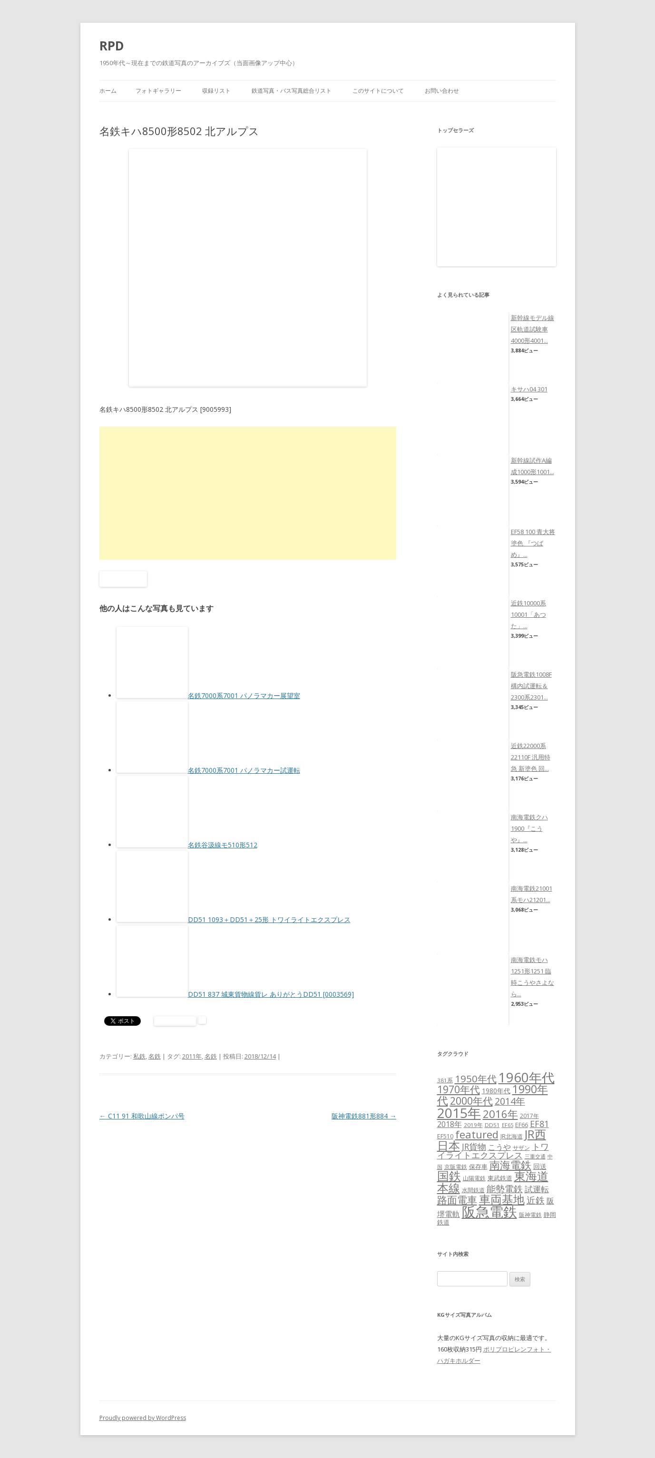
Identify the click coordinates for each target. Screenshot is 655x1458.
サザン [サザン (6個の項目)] (521, 1147)
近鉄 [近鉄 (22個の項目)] (536, 1200)
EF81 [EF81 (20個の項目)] (539, 1123)
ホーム (108, 91)
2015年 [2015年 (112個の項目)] (459, 1113)
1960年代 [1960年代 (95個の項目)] (527, 1077)
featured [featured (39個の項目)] (477, 1134)
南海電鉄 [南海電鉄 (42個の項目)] (510, 1164)
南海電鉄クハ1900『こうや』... (529, 828)
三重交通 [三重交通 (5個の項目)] (535, 1156)
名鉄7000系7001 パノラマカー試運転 (244, 770)
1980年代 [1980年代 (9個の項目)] (496, 1090)
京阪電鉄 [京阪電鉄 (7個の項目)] (455, 1167)
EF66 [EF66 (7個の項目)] (521, 1125)
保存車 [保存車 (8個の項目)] (478, 1166)
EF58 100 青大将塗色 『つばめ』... (533, 543)
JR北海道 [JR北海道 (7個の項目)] (511, 1136)
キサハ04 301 (529, 389)
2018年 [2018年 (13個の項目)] (449, 1124)
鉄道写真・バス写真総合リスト (292, 91)
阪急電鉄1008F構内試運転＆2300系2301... (531, 685)
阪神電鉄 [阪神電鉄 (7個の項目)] (530, 1215)
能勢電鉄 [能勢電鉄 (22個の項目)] (505, 1189)
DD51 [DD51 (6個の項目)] (492, 1124)
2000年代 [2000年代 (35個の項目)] (471, 1101)
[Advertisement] (248, 493)
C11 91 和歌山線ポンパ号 (142, 1115)
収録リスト (216, 91)
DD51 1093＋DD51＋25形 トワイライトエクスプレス (269, 919)
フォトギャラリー (158, 91)
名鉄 (154, 1056)
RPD (111, 45)
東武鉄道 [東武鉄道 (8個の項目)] (500, 1178)
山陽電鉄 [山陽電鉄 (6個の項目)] (474, 1178)
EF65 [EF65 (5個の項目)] (507, 1125)
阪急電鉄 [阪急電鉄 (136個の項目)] (489, 1211)
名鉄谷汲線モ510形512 (222, 844)
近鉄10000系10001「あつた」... (528, 614)
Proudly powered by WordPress (142, 1418)
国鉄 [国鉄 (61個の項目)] (449, 1176)
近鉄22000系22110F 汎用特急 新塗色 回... (530, 757)
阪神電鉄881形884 (364, 1115)
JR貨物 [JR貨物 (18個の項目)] (474, 1146)
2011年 (192, 1056)
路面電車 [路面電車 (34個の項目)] (457, 1199)
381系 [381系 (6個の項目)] (445, 1080)
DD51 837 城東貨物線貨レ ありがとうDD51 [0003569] (271, 994)
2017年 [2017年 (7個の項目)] (529, 1116)
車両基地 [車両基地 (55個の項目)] (502, 1199)
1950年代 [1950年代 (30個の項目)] (476, 1078)
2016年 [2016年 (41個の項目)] (500, 1114)
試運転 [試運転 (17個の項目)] (537, 1189)
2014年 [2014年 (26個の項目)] (510, 1101)
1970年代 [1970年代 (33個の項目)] (458, 1089)
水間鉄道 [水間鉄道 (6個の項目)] (473, 1190)
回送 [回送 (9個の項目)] (540, 1166)
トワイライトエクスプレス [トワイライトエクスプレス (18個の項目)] (493, 1151)
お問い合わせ (442, 91)
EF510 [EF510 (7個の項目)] (445, 1136)
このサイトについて (378, 91)
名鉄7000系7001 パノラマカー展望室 (244, 695)
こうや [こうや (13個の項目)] (499, 1147)
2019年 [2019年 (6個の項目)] (473, 1124)
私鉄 (139, 1056)
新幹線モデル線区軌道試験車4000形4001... (532, 329)
